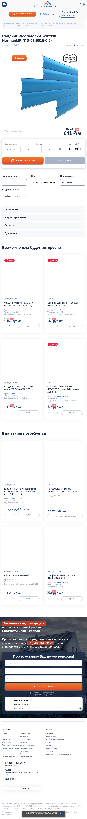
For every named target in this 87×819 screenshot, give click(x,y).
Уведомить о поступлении (65, 516)
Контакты (49, 751)
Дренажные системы (10, 745)
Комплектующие (8, 757)
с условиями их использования (45, 815)
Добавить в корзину (23, 160)
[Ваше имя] (44, 663)
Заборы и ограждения (29, 754)
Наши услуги (50, 736)
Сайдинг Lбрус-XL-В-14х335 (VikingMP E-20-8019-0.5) (18, 388)
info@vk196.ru (48, 14)
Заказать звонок (67, 15)
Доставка (49, 745)
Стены (4, 733)
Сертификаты (51, 748)
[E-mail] (44, 678)
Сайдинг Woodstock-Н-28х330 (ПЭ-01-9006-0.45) (62, 304)
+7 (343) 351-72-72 (67, 11)
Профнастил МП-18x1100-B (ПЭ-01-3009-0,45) (61, 576)
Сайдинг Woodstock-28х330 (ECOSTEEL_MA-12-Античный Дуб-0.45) (63, 389)
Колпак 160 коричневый (16, 575)
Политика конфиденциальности (58, 754)
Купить (29, 326)
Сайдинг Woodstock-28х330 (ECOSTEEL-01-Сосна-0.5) (18, 304)
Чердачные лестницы (10, 748)
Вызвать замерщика (43, 687)
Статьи (48, 742)
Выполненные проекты (54, 739)
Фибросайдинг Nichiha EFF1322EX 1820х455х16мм (62, 490)
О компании (50, 733)
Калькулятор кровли (22, 14)
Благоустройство (27, 757)
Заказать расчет (65, 161)
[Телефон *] (44, 671)
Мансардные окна (27, 745)
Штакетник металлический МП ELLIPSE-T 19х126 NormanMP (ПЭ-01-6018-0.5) (20, 491)
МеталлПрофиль (17, 310)
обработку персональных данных (43, 694)
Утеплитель (6, 754)
